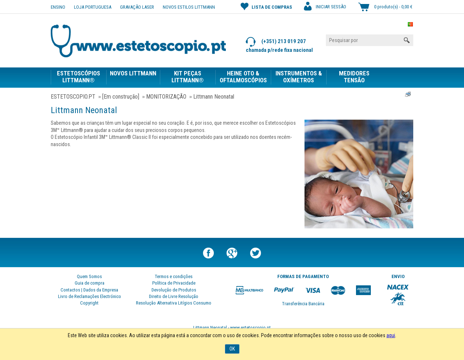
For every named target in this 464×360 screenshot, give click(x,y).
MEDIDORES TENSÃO (354, 77)
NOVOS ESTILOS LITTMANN (189, 7)
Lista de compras (266, 6)
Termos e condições (173, 276)
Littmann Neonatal (84, 110)
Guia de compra (89, 283)
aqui (390, 335)
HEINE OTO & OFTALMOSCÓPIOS (243, 77)
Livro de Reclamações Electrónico (89, 296)
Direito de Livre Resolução (173, 296)
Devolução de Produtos (174, 290)
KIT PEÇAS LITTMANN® (187, 77)
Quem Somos (89, 276)
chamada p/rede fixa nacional (279, 50)
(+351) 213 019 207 (276, 42)
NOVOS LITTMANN (133, 73)
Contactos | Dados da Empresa (89, 290)
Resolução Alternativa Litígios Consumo (173, 303)
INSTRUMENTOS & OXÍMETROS (299, 77)
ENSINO (58, 7)
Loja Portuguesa (92, 7)
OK (232, 349)
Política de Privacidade (173, 283)
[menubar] (216, 76)
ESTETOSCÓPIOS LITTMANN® (78, 77)
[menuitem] (78, 77)
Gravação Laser (137, 7)
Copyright (89, 303)
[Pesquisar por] (370, 40)
